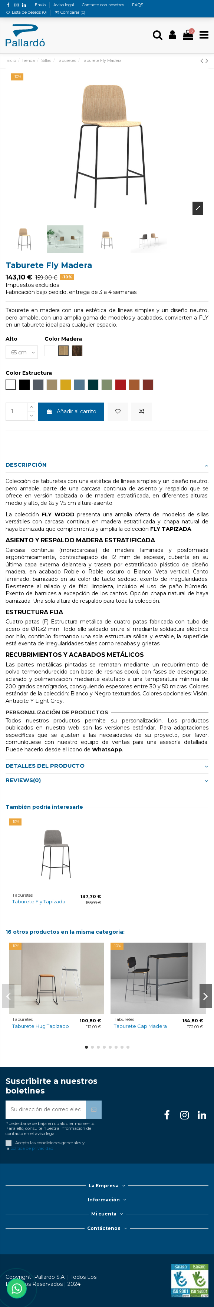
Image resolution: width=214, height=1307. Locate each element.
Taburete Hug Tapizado (40, 1026)
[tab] (107, 465)
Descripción (107, 465)
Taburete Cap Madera (140, 1026)
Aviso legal (64, 5)
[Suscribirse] (94, 1110)
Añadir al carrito (71, 411)
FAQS (137, 5)
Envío (41, 5)
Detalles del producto (107, 766)
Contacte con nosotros (103, 5)
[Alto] (22, 352)
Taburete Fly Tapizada (38, 901)
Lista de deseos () (27, 12)
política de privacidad (31, 1148)
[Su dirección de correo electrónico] (46, 1110)
